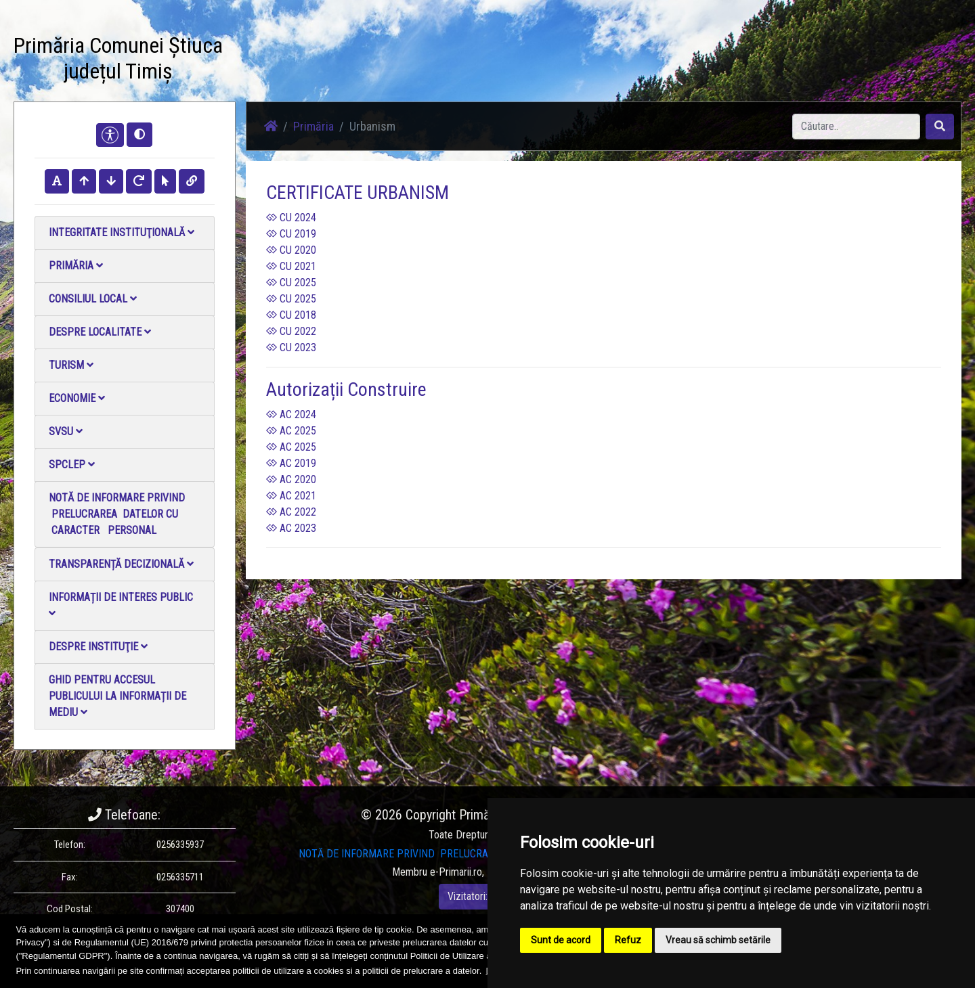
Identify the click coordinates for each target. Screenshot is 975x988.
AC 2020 (291, 479)
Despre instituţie (98, 646)
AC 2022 (291, 512)
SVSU (66, 431)
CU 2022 (291, 331)
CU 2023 (291, 347)
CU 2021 (291, 266)
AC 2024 (291, 414)
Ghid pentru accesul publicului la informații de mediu (117, 696)
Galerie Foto (420, 60)
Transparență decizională (121, 564)
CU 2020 (291, 250)
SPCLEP (72, 464)
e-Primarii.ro (456, 872)
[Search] (856, 126)
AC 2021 (291, 495)
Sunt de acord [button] (560, 940)
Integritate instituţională (121, 232)
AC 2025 (291, 430)
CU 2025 (291, 282)
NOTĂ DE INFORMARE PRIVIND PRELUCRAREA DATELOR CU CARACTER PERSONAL (117, 514)
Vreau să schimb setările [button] (718, 940)
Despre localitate (100, 331)
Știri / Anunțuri (347, 60)
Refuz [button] (628, 940)
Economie (77, 398)
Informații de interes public (121, 605)
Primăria (76, 265)
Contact (552, 60)
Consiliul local (93, 298)
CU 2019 (291, 233)
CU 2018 (291, 315)
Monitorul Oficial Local (633, 60)
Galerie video (491, 60)
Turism (71, 365)
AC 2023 (291, 528)
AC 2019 (291, 463)
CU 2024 (291, 217)
